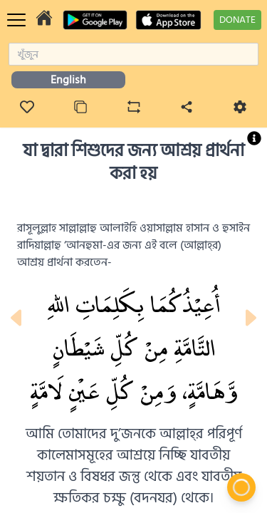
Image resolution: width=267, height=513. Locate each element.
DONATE (237, 19)
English (68, 79)
